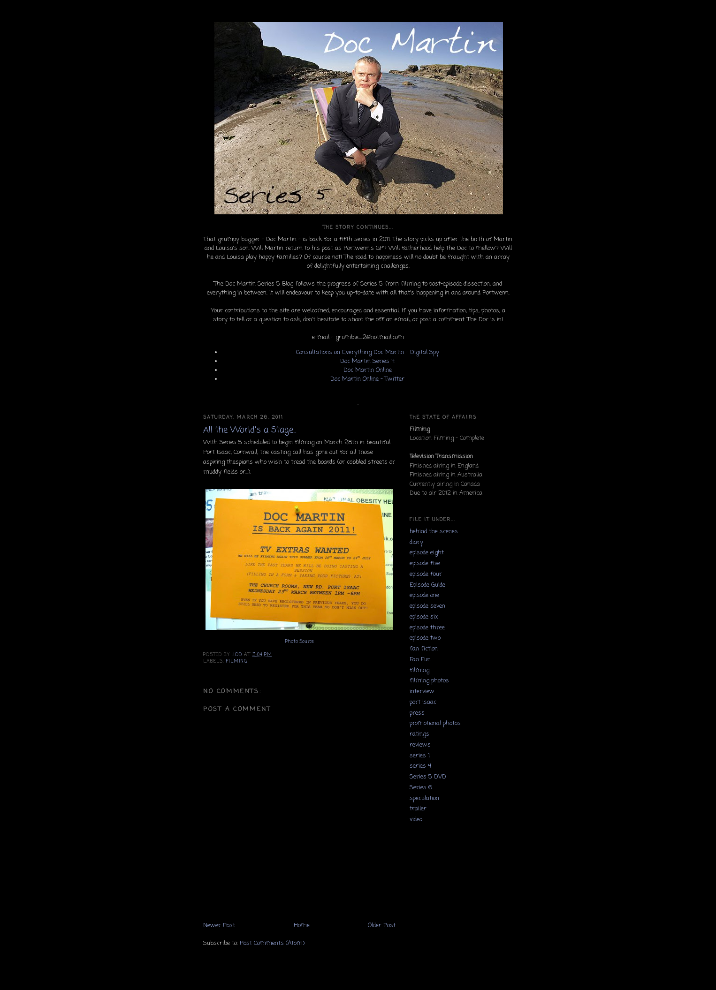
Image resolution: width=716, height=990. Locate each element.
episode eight (427, 552)
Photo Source (299, 641)
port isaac (423, 702)
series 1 (420, 755)
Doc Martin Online (367, 370)
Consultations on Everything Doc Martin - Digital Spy (367, 352)
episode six (424, 616)
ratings (419, 734)
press (417, 713)
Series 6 (421, 787)
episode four (426, 574)
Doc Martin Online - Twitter (367, 379)
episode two (425, 638)
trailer (418, 808)
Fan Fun (420, 659)
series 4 (420, 766)
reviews (420, 745)
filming (237, 661)
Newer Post (219, 925)
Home (302, 925)
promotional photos (435, 723)
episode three (427, 627)
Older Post (382, 925)
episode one (424, 595)
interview (422, 691)
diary (416, 542)
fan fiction (424, 648)
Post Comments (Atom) (272, 943)
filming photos (429, 680)
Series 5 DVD (428, 776)
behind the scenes (434, 531)
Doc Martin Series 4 (367, 361)
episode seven (427, 606)
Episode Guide (427, 585)
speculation (424, 798)
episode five (425, 563)
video (416, 819)
